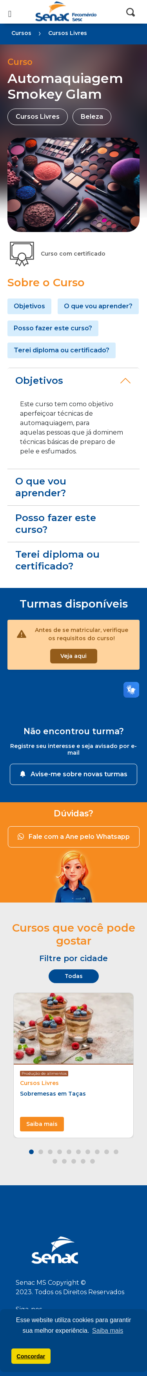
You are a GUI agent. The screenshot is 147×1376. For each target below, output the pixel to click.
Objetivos (29, 306)
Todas (74, 976)
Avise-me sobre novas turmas (73, 774)
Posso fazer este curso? (53, 328)
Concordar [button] (30, 1356)
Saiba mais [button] (107, 1330)
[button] (31, 1151)
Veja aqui (73, 655)
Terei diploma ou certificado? (61, 350)
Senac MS (73, 12)
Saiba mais (42, 1123)
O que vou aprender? (98, 306)
